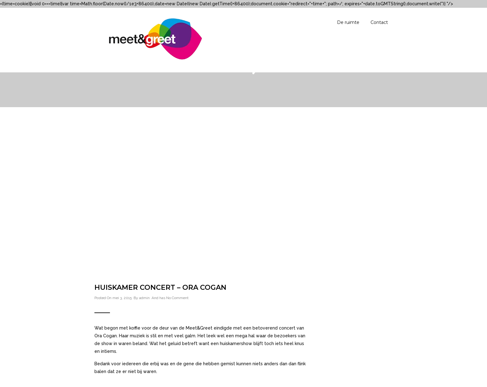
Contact (379, 22)
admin (144, 298)
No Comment (177, 298)
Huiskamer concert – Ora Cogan (160, 287)
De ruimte (348, 22)
